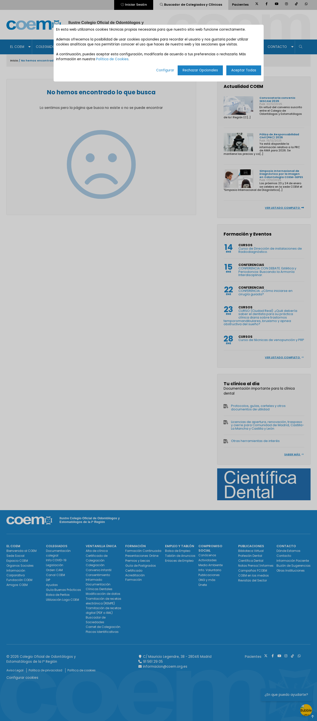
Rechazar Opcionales (200, 70)
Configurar (165, 70)
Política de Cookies (112, 59)
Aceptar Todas (243, 70)
